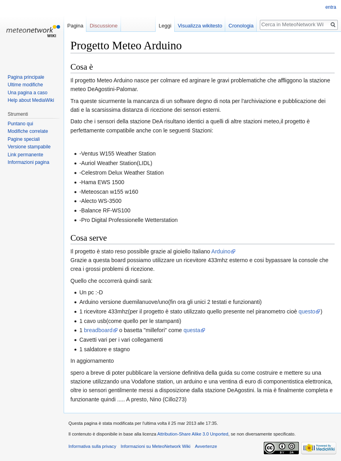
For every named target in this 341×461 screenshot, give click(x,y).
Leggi (165, 26)
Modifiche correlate (28, 131)
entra (330, 7)
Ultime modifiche (25, 85)
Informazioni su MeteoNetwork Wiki (155, 446)
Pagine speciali (24, 139)
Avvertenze (206, 446)
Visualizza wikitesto (200, 26)
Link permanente (25, 155)
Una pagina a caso (27, 92)
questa (191, 330)
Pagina (75, 26)
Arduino (220, 251)
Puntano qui (20, 123)
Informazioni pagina (28, 162)
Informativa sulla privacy (92, 446)
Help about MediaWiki (31, 100)
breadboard (98, 330)
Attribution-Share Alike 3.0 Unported (192, 434)
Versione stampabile (29, 147)
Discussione (103, 26)
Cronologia (240, 26)
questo (306, 311)
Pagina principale (26, 77)
